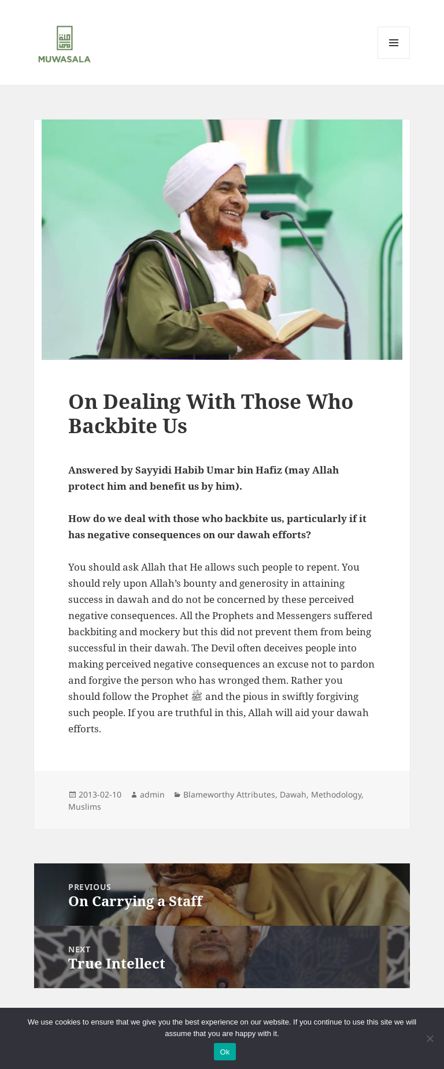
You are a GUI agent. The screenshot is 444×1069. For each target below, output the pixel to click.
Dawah (293, 794)
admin (152, 794)
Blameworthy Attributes (229, 794)
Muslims (84, 806)
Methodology (336, 794)
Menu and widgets (394, 58)
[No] (429, 1038)
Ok (225, 1052)
